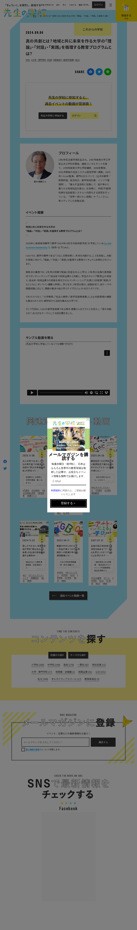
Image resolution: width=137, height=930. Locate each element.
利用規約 (55, 491)
